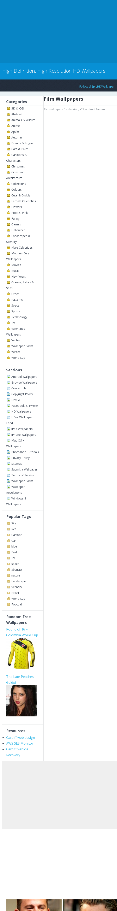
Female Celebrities (23, 201)
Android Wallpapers (24, 377)
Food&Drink (19, 213)
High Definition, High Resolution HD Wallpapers (53, 70)
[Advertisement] (48, 31)
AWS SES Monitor (19, 743)
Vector (15, 340)
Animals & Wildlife (23, 120)
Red (14, 529)
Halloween (18, 230)
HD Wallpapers (21, 411)
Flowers (16, 207)
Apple (15, 132)
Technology (19, 317)
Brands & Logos (22, 143)
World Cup (18, 358)
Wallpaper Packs (22, 346)
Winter (15, 352)
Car (13, 541)
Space (15, 305)
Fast (14, 552)
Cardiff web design (20, 737)
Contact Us (18, 388)
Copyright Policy (22, 394)
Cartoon (16, 535)
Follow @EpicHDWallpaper (97, 86)
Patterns (17, 300)
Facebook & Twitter (24, 406)
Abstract (17, 114)
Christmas (18, 166)
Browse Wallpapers (24, 382)
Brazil (15, 593)
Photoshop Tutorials (25, 452)
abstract (16, 570)
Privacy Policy (20, 458)
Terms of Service (22, 475)
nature (15, 575)
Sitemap (16, 464)
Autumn (16, 137)
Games (16, 224)
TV (13, 323)
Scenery (16, 587)
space (15, 564)
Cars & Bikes (20, 149)
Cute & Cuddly (20, 195)
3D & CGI (17, 108)
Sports (15, 311)
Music (15, 271)
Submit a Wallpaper (24, 469)
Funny (15, 218)
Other (15, 294)
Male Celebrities (22, 247)
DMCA (15, 400)
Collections (18, 184)
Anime (15, 126)
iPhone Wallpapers (23, 435)
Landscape (18, 581)
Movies (16, 265)
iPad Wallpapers (22, 429)
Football (16, 604)
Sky (13, 523)
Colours (16, 189)
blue (14, 546)
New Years (18, 276)
